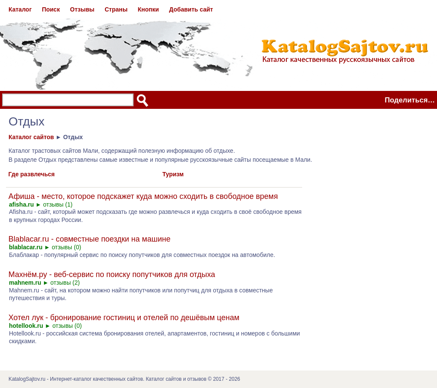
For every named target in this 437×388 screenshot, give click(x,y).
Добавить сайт (191, 9)
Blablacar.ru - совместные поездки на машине (90, 239)
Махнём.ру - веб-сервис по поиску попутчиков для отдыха (112, 274)
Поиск (51, 9)
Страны (116, 9)
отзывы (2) (65, 282)
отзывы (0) (66, 247)
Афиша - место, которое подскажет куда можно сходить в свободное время (143, 196)
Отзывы (82, 9)
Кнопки (148, 9)
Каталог (20, 9)
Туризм (173, 174)
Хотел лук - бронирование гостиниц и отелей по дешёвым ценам (124, 317)
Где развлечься (32, 174)
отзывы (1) (58, 204)
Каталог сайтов (31, 137)
